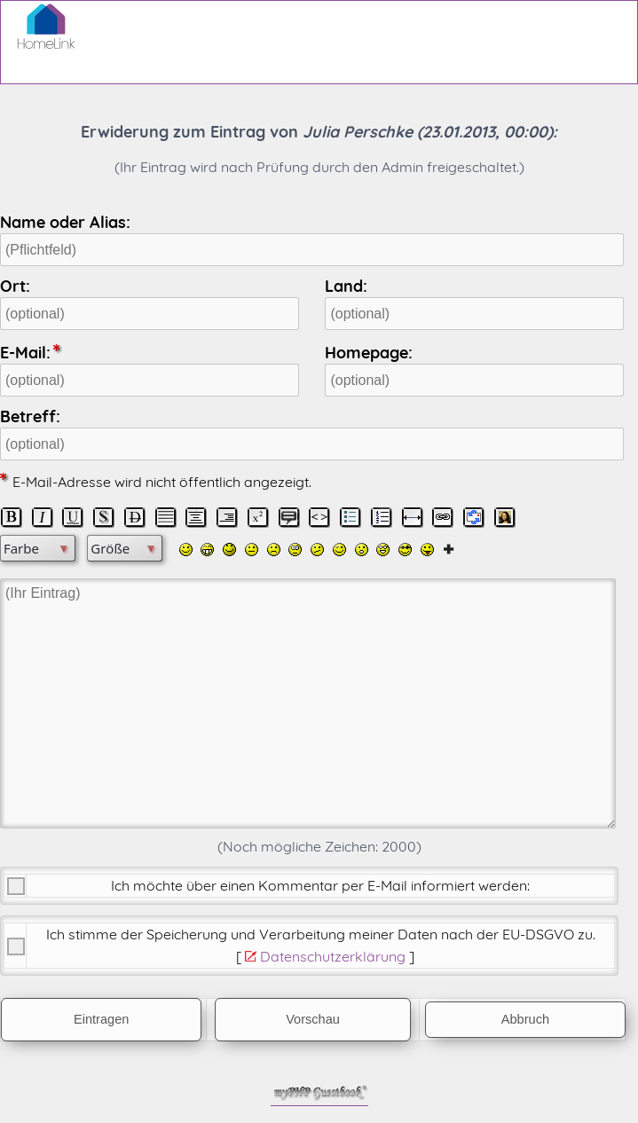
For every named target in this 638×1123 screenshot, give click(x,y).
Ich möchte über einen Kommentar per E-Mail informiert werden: (320, 885)
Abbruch (525, 1019)
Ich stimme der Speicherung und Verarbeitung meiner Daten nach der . (320, 934)
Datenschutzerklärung (333, 956)
